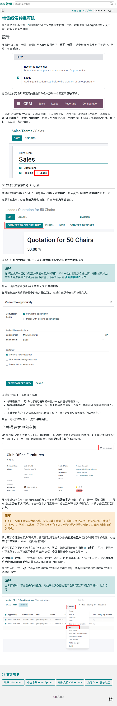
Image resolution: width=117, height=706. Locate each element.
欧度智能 (76, 10)
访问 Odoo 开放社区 (98, 682)
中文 (109, 10)
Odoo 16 (98, 10)
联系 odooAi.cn (13, 682)
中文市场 (87, 10)
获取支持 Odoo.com (70, 682)
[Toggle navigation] (3, 10)
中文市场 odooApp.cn (40, 682)
